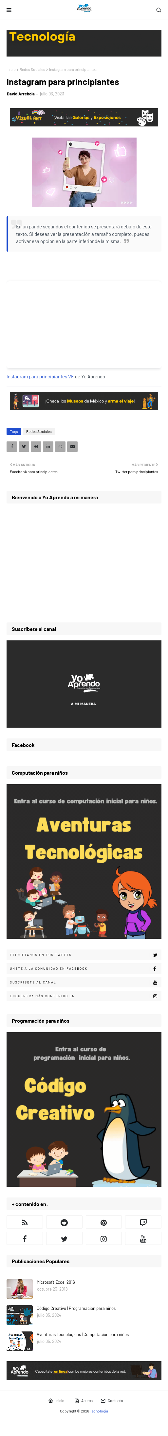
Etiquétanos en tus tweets (85, 955)
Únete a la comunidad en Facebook (85, 968)
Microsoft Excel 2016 (56, 1282)
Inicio (11, 69)
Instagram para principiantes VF (40, 376)
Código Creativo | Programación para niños (76, 1308)
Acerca (83, 1400)
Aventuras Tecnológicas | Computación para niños (83, 1334)
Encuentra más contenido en (85, 996)
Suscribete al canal (85, 982)
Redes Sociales (32, 69)
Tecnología (99, 1411)
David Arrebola (21, 93)
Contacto (112, 1400)
